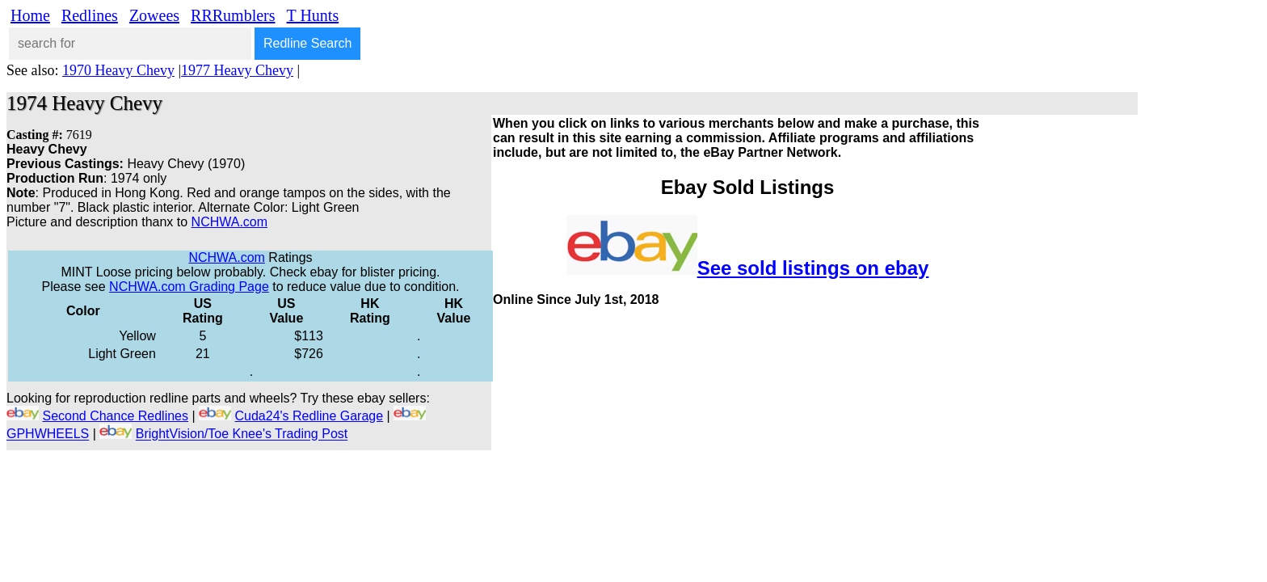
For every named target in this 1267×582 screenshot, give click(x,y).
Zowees (154, 15)
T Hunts (313, 15)
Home (30, 15)
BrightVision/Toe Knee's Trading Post (241, 434)
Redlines (89, 15)
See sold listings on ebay (813, 268)
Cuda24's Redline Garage (309, 416)
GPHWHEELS (47, 434)
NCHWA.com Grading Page (189, 286)
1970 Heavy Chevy (118, 70)
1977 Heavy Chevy (237, 70)
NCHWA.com (230, 222)
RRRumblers (233, 15)
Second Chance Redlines (115, 416)
